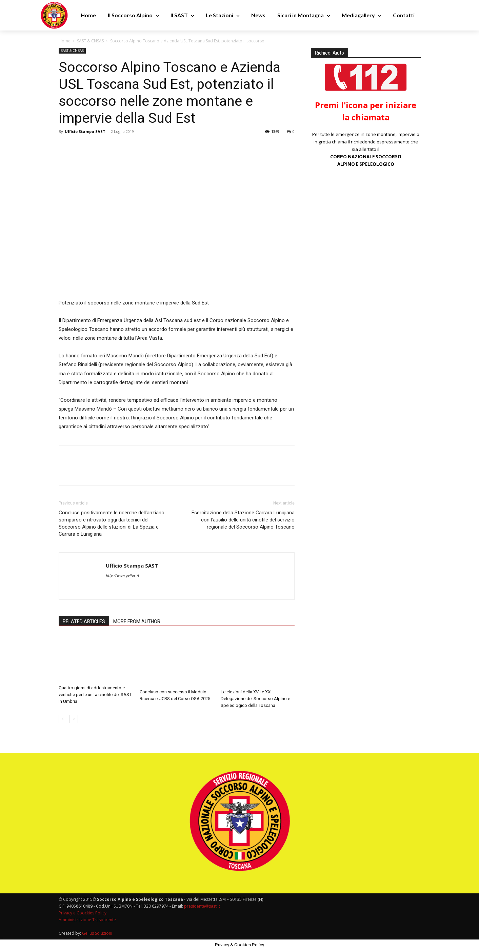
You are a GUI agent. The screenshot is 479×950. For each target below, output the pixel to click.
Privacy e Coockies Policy (82, 913)
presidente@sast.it (201, 906)
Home (65, 41)
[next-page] (73, 719)
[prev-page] (63, 719)
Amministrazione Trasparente (87, 920)
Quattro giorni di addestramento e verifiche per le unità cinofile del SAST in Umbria (95, 694)
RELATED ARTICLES (84, 621)
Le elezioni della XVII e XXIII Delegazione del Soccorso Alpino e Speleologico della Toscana (255, 698)
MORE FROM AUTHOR (136, 621)
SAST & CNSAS (90, 41)
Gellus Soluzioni (97, 933)
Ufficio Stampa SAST (85, 131)
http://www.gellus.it (122, 575)
